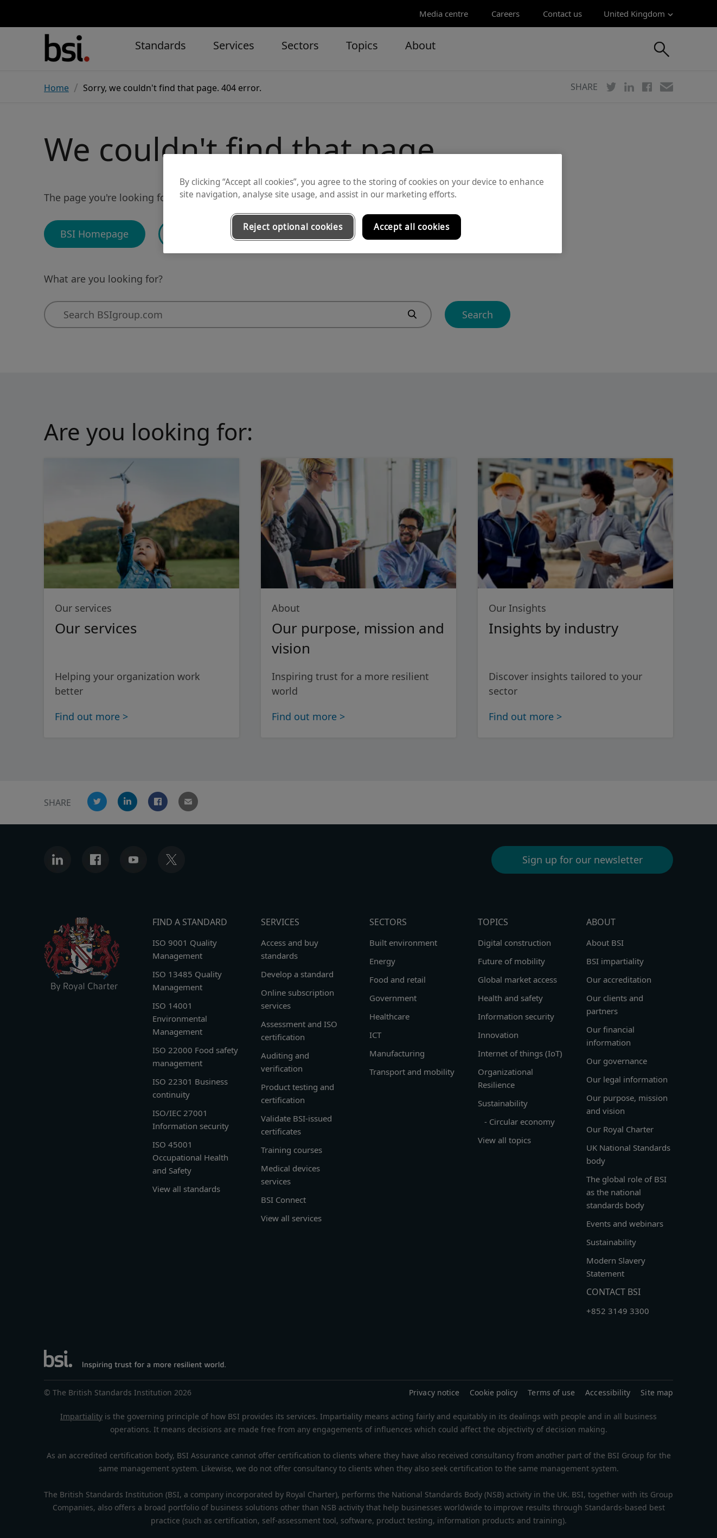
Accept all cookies (412, 227)
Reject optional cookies (293, 227)
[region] (362, 204)
